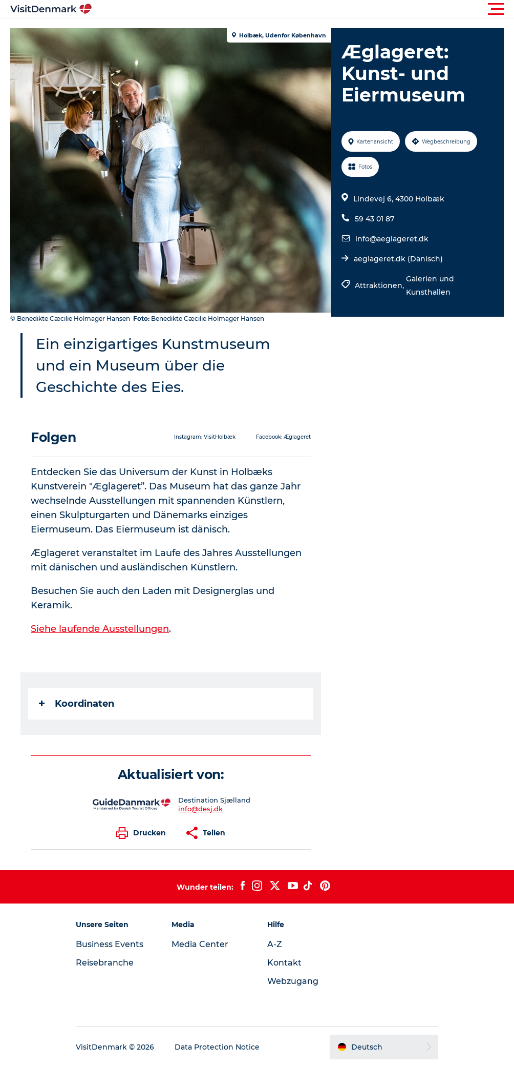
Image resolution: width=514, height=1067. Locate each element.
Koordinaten (76, 703)
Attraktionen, (380, 285)
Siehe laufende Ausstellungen (100, 628)
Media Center (200, 944)
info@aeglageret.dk (392, 238)
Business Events (109, 944)
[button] (303, 9)
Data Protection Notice (217, 1047)
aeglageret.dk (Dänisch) (398, 258)
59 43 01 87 (374, 218)
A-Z (274, 944)
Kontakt (284, 963)
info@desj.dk (200, 809)
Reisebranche (105, 963)
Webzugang (292, 981)
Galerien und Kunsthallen (430, 285)
